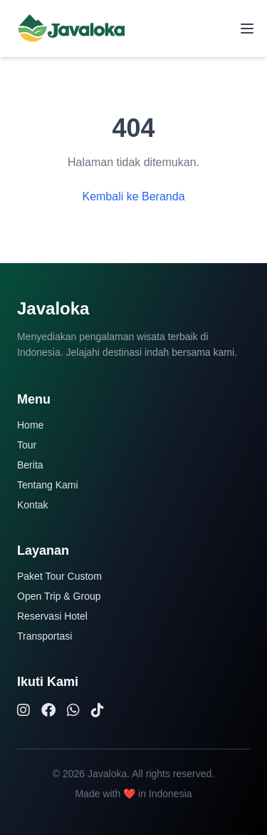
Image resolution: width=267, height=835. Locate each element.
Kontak (32, 505)
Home (30, 425)
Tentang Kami (47, 485)
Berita (30, 465)
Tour (26, 445)
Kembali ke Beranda (133, 196)
